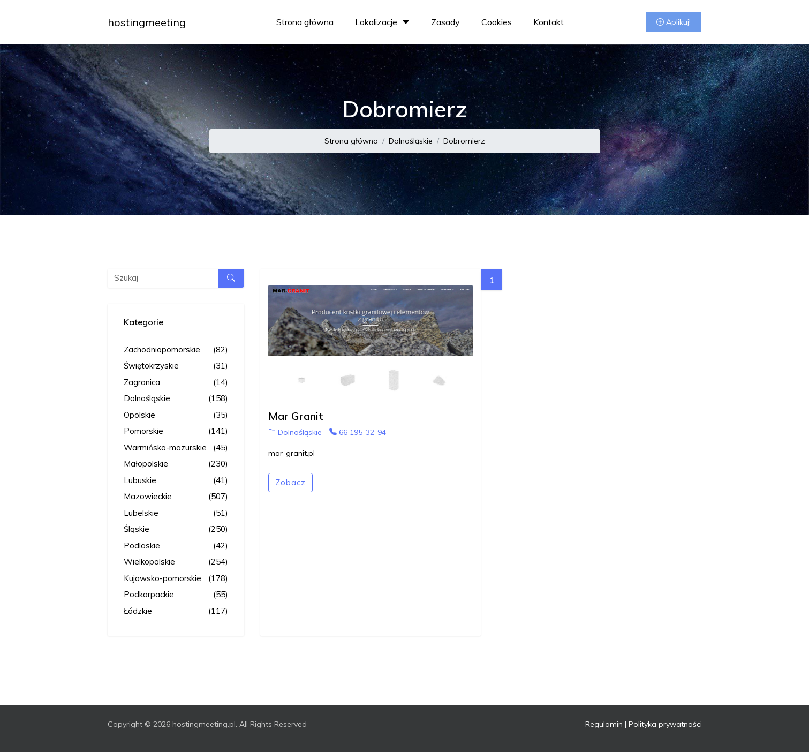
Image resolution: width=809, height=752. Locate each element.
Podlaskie (176, 546)
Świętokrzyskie (176, 366)
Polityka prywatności (665, 724)
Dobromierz (464, 141)
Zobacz (290, 482)
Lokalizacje (383, 22)
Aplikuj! (673, 22)
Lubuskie (176, 481)
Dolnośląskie (411, 141)
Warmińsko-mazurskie (176, 448)
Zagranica (176, 383)
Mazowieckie (176, 497)
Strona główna (305, 22)
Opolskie (176, 415)
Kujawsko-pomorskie (176, 579)
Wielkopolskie (176, 562)
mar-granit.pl (291, 453)
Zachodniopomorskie (176, 350)
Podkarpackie (176, 595)
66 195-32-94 (357, 432)
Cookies (496, 22)
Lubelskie (176, 513)
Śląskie (176, 529)
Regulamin (604, 724)
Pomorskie (176, 431)
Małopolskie (176, 464)
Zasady (445, 22)
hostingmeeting (147, 22)
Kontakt (548, 22)
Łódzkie (176, 611)
